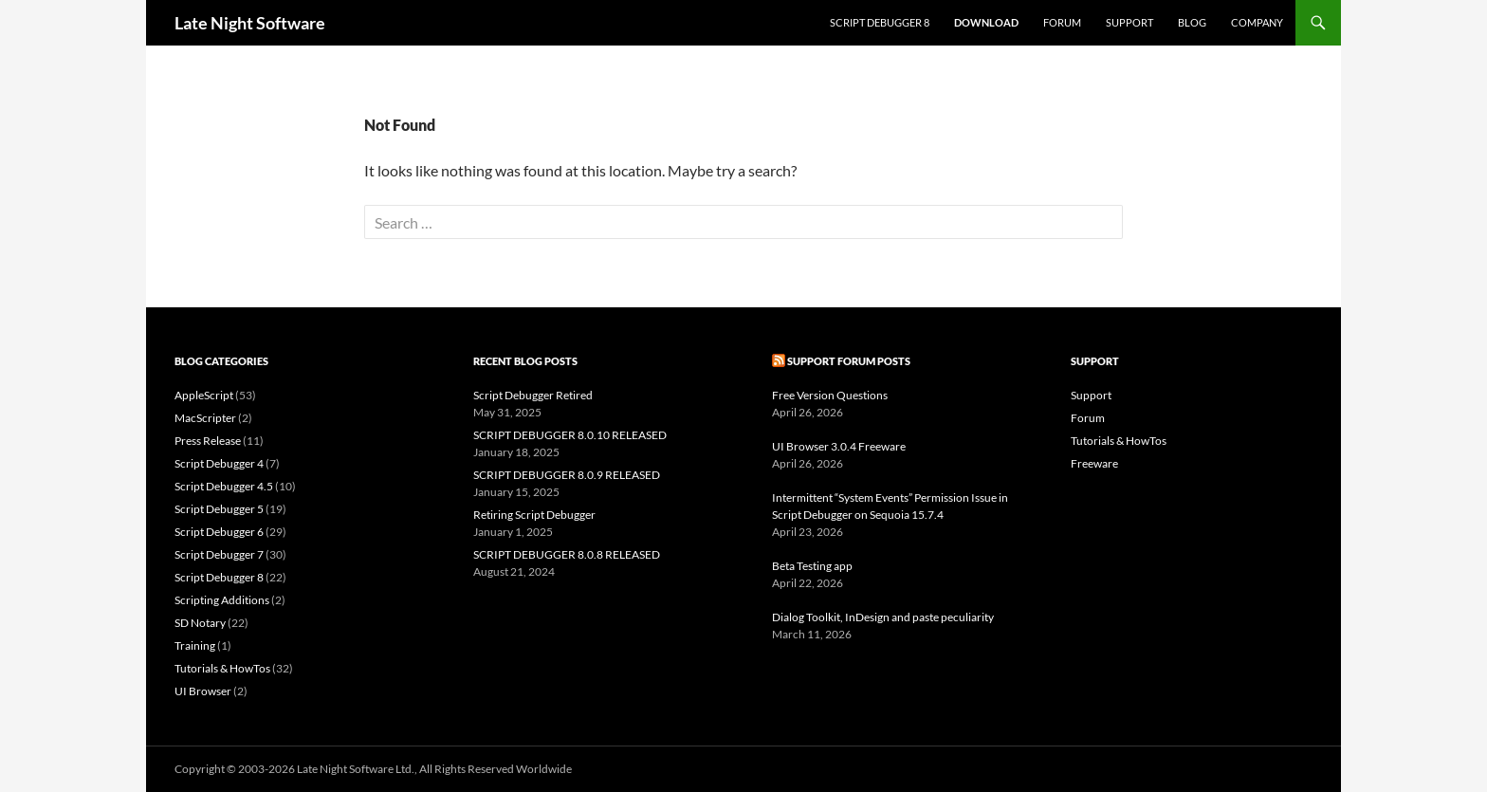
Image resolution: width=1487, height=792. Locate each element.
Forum (1062, 22)
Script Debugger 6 (219, 532)
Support (1129, 22)
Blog (1192, 22)
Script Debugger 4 (219, 463)
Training (194, 645)
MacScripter (205, 418)
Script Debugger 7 (219, 554)
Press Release (207, 440)
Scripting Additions (221, 600)
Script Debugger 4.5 (223, 486)
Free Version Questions (830, 395)
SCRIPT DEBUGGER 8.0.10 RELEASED (570, 435)
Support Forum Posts (848, 361)
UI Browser (202, 691)
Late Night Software (249, 22)
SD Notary (200, 623)
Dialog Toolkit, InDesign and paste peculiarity (883, 617)
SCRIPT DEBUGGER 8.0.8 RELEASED (566, 554)
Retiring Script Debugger (534, 514)
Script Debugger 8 (879, 22)
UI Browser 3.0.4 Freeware (839, 446)
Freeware (1094, 463)
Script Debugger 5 (219, 509)
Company (1257, 22)
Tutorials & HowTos (222, 668)
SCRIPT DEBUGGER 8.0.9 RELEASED (566, 475)
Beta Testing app (812, 566)
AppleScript (203, 395)
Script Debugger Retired (533, 395)
